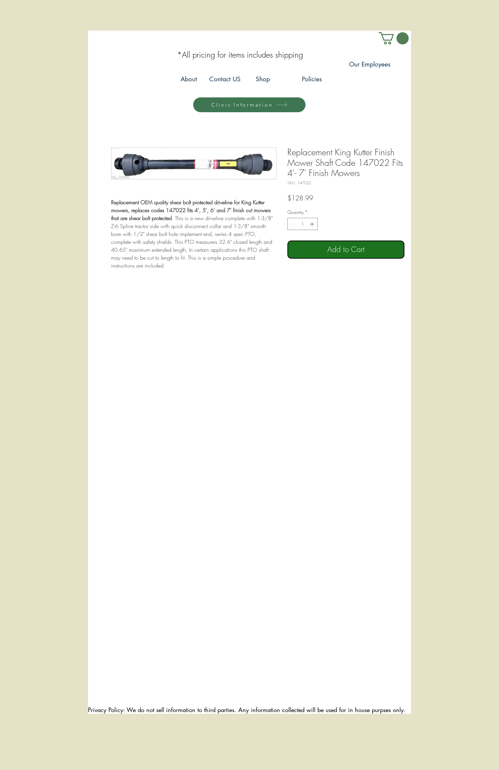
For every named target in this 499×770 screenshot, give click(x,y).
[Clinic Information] (249, 104)
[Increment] (312, 224)
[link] (394, 38)
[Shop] (262, 79)
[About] (189, 79)
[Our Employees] (369, 64)
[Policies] (312, 79)
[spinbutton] (302, 224)
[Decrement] (292, 224)
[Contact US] (225, 79)
